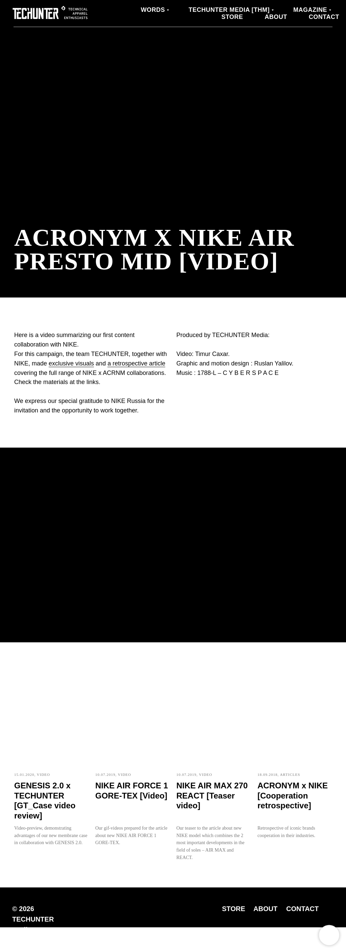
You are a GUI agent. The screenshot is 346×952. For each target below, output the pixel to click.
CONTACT (302, 908)
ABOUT (265, 908)
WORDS (153, 9)
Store (232, 17)
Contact (324, 17)
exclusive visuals (71, 363)
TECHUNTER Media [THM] (229, 9)
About (276, 17)
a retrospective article (136, 363)
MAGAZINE (310, 9)
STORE (233, 908)
